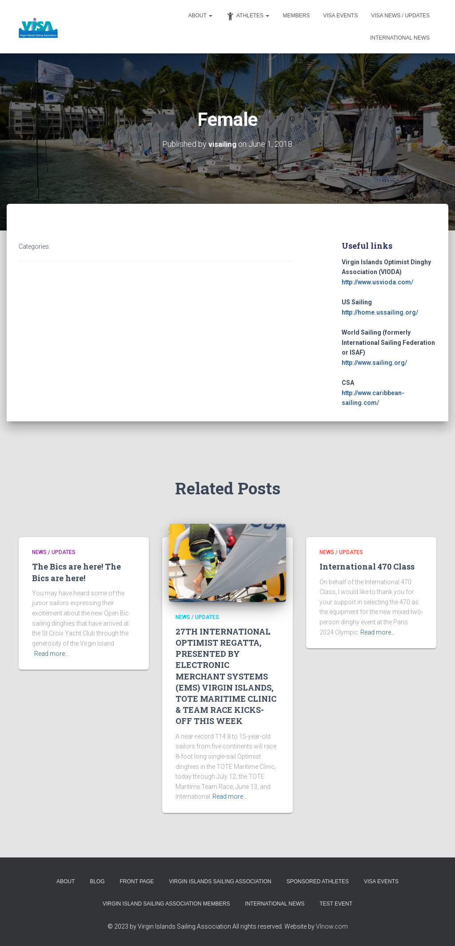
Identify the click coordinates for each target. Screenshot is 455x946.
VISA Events (340, 15)
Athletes (247, 16)
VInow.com (332, 926)
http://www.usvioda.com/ (377, 281)
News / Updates (54, 552)
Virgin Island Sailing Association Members (166, 903)
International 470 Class (367, 566)
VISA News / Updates (400, 15)
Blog (97, 881)
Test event (335, 903)
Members (296, 15)
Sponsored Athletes (318, 881)
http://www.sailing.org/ (374, 362)
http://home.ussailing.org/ (380, 311)
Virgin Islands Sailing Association (220, 881)
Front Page (137, 881)
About (200, 15)
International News (400, 38)
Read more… (51, 653)
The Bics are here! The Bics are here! (76, 572)
